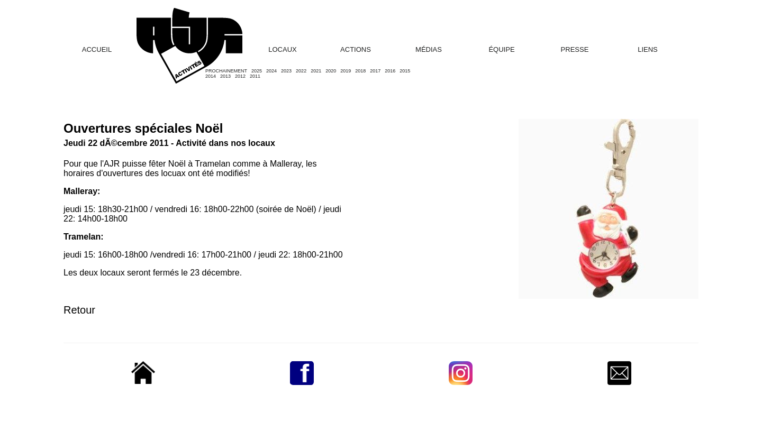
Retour (79, 310)
